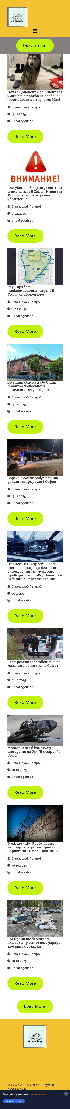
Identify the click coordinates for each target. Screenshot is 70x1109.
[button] (35, 31)
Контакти (17, 1088)
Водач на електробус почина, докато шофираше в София (33, 480)
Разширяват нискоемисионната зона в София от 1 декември (30, 290)
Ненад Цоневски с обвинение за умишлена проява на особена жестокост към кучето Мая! (35, 96)
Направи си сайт (14, 1101)
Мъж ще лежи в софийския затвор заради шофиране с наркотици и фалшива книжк (34, 847)
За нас (33, 1085)
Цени (50, 1085)
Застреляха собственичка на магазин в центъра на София (33, 663)
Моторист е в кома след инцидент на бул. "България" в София (33, 751)
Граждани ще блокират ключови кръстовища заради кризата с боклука (33, 942)
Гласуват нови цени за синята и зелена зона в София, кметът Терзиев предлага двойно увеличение (34, 193)
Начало (15, 1085)
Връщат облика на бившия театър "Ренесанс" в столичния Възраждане (31, 386)
